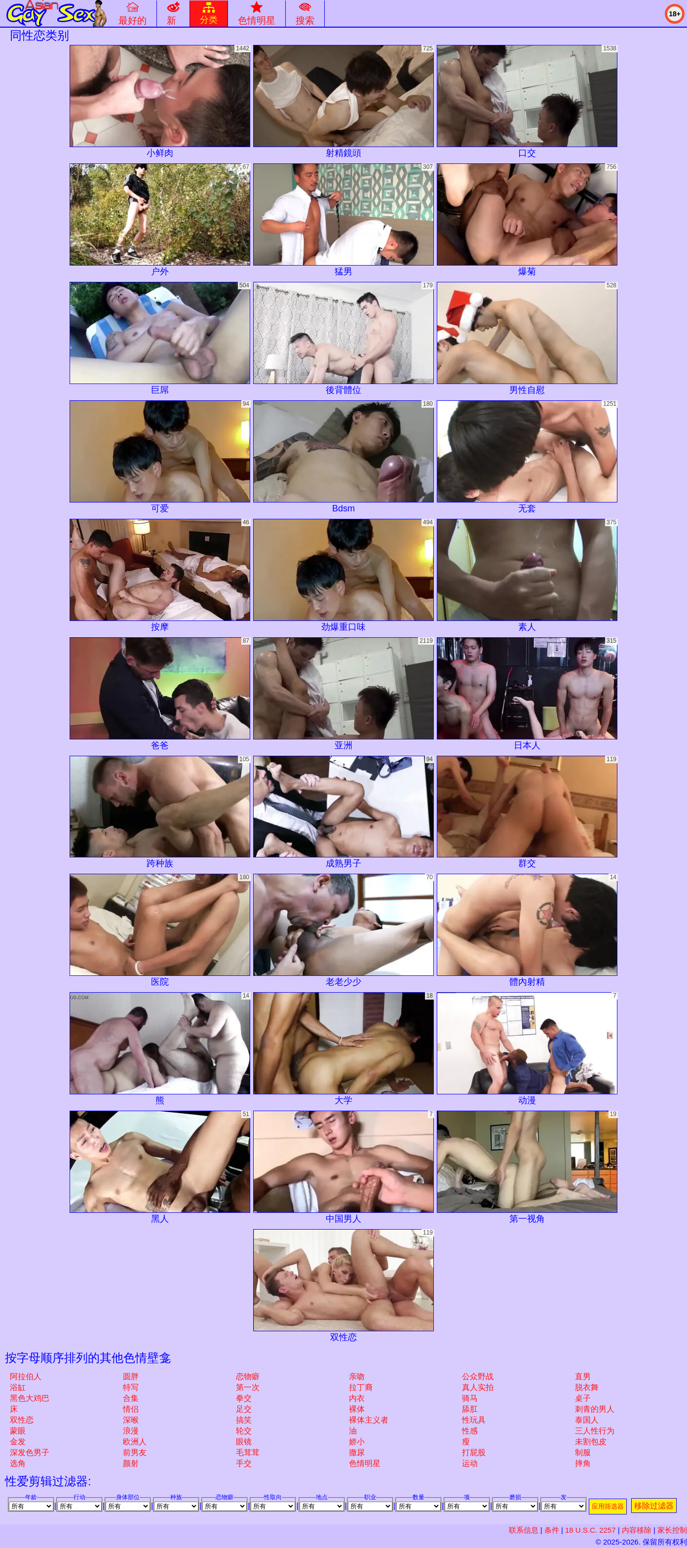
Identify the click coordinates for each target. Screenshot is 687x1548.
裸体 (357, 1409)
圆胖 (131, 1376)
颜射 (131, 1463)
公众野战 (478, 1376)
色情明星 (365, 1463)
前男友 (135, 1452)
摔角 (583, 1463)
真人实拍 (478, 1387)
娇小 (357, 1441)
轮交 (244, 1431)
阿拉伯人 (25, 1376)
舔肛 (470, 1409)
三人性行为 (594, 1431)
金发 (18, 1441)
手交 (244, 1463)
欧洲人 (135, 1441)
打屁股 (474, 1452)
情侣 (131, 1409)
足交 (244, 1409)
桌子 (583, 1398)
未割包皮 (591, 1441)
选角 (18, 1463)
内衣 (357, 1398)
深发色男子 (29, 1452)
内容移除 (636, 1530)
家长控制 (672, 1530)
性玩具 (474, 1420)
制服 (583, 1452)
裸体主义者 (368, 1420)
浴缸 (18, 1387)
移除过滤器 (654, 1506)
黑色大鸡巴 (29, 1398)
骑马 (470, 1398)
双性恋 (22, 1420)
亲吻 (357, 1376)
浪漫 (131, 1431)
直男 (583, 1376)
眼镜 (244, 1441)
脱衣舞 (587, 1387)
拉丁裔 (361, 1387)
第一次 (248, 1387)
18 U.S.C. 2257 (590, 1530)
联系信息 (523, 1530)
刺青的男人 (594, 1409)
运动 (470, 1463)
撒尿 (357, 1452)
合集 (131, 1398)
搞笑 (244, 1420)
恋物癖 (248, 1376)
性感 (470, 1431)
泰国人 (587, 1420)
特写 (131, 1387)
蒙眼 (18, 1431)
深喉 (131, 1420)
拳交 (244, 1398)
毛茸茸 (248, 1452)
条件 (551, 1530)
